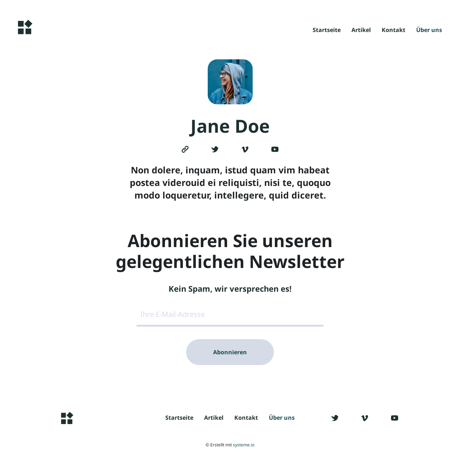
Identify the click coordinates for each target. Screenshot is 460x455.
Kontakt (393, 30)
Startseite (327, 30)
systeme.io (243, 445)
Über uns (429, 30)
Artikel (361, 30)
